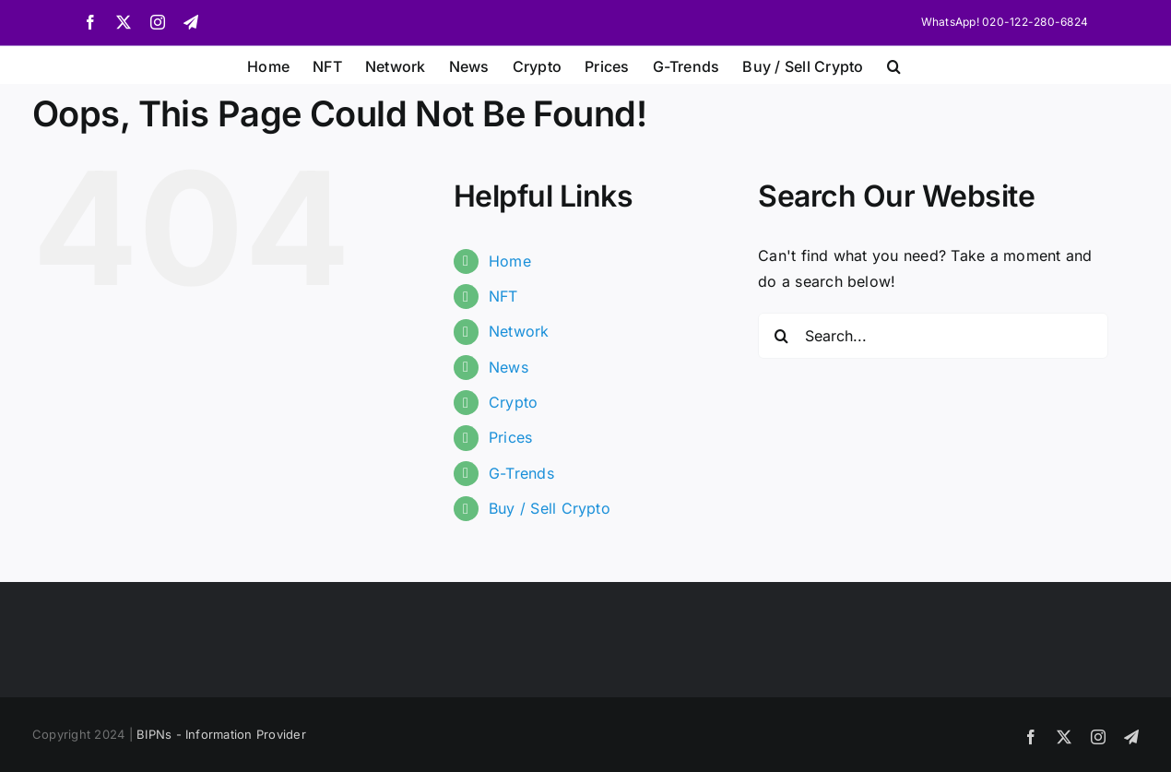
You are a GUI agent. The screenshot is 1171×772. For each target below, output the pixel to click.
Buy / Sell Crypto (549, 508)
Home (510, 261)
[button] (894, 64)
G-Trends (521, 473)
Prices (510, 437)
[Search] (781, 336)
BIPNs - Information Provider (221, 734)
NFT (503, 296)
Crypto (513, 402)
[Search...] (933, 336)
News (508, 367)
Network (519, 331)
